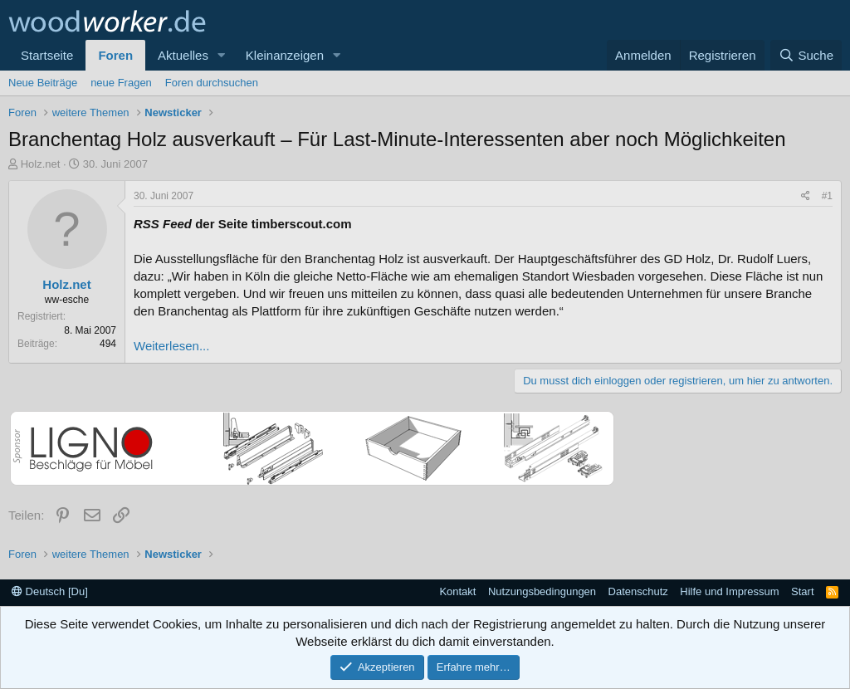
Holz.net (41, 164)
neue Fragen (121, 82)
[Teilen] (805, 196)
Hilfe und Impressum (729, 591)
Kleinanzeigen (285, 55)
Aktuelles (183, 55)
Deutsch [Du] (50, 591)
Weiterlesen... (171, 346)
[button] (221, 55)
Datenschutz (638, 591)
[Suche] (806, 55)
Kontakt (457, 591)
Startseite (47, 55)
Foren (115, 55)
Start (802, 591)
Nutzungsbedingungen (542, 591)
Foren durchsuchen (211, 82)
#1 (827, 196)
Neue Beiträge (42, 82)
